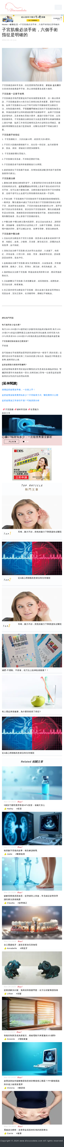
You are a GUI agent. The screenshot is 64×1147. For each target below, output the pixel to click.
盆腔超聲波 (24, 186)
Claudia (11, 903)
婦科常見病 (22, 409)
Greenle (11, 1039)
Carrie (10, 1133)
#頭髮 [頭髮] (18, 993)
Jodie (9, 854)
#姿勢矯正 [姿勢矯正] (22, 903)
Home (5, 24)
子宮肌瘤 (9, 409)
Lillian (10, 993)
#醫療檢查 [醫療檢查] (20, 854)
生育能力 (35, 409)
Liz (15, 40)
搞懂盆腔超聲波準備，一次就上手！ (18, 389)
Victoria (11, 1088)
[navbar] (58, 7)
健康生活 (14, 24)
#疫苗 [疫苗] (19, 809)
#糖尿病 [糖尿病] (21, 1088)
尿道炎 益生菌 (52, 85)
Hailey (10, 809)
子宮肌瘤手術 (29, 109)
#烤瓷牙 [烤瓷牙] (24, 948)
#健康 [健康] (19, 1133)
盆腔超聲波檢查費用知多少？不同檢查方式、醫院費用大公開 (30, 395)
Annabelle (12, 948)
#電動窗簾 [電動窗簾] (23, 1039)
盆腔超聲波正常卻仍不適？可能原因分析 (20, 400)
